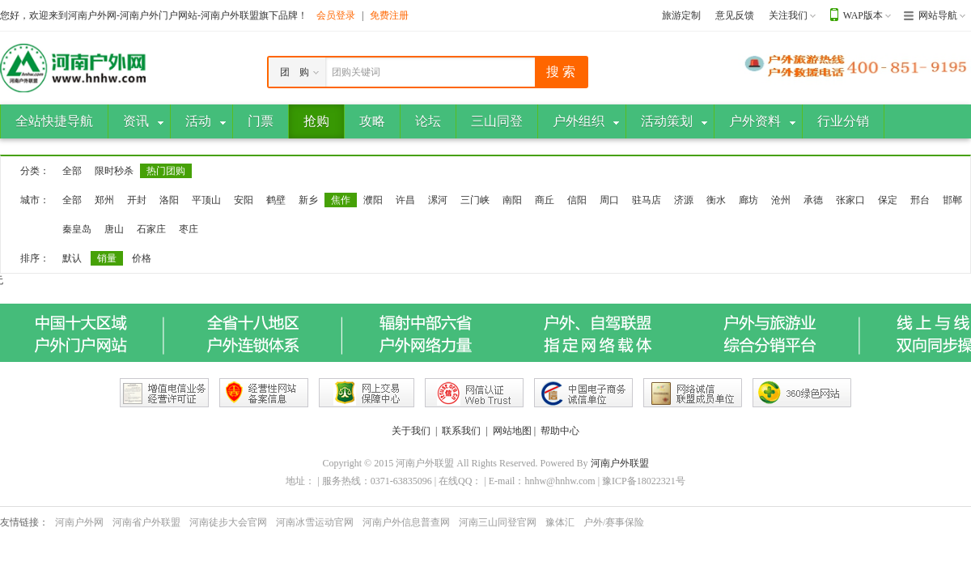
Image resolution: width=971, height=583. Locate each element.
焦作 (340, 200)
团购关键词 (356, 72)
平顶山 (206, 200)
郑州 (104, 200)
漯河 (437, 200)
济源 (683, 200)
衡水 (716, 200)
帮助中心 (560, 430)
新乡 (308, 200)
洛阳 (169, 200)
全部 (72, 171)
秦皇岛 (76, 229)
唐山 (114, 229)
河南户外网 (79, 522)
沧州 (781, 200)
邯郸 (952, 200)
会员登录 (335, 15)
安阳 (243, 200)
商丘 (544, 200)
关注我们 (788, 15)
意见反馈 (734, 15)
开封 (136, 200)
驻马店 (646, 200)
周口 (609, 200)
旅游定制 (681, 15)
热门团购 (165, 171)
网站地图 (512, 430)
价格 (141, 258)
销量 (107, 258)
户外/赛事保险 (613, 522)
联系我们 (461, 430)
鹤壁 (276, 200)
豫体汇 (560, 522)
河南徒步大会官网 (228, 522)
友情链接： (24, 522)
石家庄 (151, 229)
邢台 (920, 200)
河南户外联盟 (620, 463)
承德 (813, 200)
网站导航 (937, 15)
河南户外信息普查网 (406, 522)
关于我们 (411, 430)
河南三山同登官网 (497, 522)
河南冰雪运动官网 (315, 522)
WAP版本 (863, 15)
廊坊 (748, 200)
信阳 (577, 200)
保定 (887, 200)
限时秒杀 (114, 171)
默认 (72, 258)
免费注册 (389, 15)
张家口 (850, 200)
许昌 (405, 200)
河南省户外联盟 (146, 522)
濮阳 (373, 200)
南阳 (512, 200)
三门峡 (475, 200)
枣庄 (188, 229)
